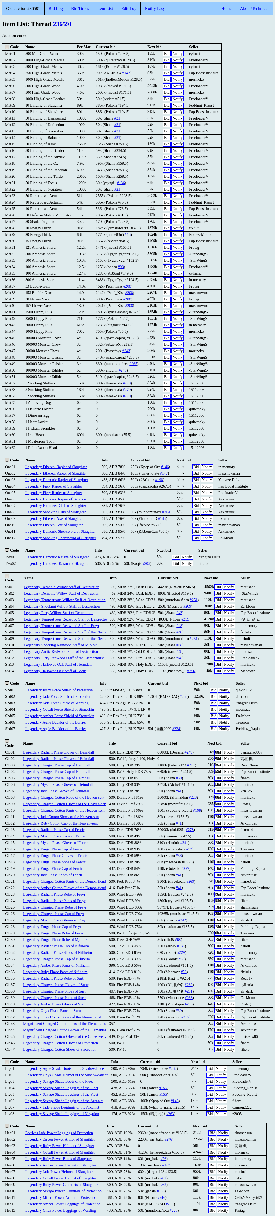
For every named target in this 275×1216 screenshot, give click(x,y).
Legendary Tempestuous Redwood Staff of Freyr (61, 625)
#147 (164, 473)
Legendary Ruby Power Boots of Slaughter (58, 1159)
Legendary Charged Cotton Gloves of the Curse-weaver (66, 1036)
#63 (181, 959)
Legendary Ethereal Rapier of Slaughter (56, 467)
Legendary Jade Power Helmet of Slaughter (59, 1171)
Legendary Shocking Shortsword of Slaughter (60, 538)
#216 (170, 1204)
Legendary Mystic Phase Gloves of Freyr (55, 920)
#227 (185, 868)
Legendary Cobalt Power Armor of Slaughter (60, 1152)
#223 (193, 797)
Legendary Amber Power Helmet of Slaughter (60, 1165)
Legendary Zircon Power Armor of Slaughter (60, 1139)
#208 (127, 286)
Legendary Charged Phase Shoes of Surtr (55, 991)
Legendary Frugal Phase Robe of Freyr (53, 933)
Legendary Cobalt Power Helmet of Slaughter (60, 1178)
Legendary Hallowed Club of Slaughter (55, 505)
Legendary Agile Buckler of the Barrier (55, 722)
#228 (174, 1210)
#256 (191, 671)
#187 (166, 1165)
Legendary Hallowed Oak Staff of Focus (55, 671)
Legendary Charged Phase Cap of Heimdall (56, 765)
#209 (187, 606)
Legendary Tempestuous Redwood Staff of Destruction (66, 619)
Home (226, 8)
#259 (185, 619)
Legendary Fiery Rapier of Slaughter (53, 486)
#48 (179, 625)
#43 (179, 613)
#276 (168, 1139)
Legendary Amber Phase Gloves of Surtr (54, 1004)
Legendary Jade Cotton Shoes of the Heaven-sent (61, 817)
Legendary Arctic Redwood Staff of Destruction (61, 651)
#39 (179, 778)
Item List (105, 8)
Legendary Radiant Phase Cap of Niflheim (56, 946)
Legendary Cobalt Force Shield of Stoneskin (59, 709)
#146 (165, 467)
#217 (191, 765)
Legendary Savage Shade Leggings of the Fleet (61, 1088)
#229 (181, 952)
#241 (184, 842)
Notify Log (154, 8)
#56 (179, 855)
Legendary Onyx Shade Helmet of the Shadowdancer (66, 1075)
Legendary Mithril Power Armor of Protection (61, 1197)
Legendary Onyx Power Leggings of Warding (60, 1210)
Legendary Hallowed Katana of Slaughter (57, 563)
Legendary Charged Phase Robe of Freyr (54, 907)
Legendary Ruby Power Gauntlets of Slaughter (61, 1184)
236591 (62, 23)
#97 (189, 849)
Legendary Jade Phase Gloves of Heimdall (56, 791)
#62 (164, 1178)
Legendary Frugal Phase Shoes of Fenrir (54, 862)
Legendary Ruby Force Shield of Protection (59, 690)
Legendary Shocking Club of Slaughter (55, 512)
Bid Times (80, 8)
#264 (166, 512)
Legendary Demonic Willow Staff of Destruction (61, 587)
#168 (197, 810)
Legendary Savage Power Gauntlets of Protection (63, 1191)
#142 (126, 73)
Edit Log (128, 8)
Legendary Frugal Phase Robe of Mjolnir (55, 939)
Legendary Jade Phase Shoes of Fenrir (52, 875)
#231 (189, 991)
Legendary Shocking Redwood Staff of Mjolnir (60, 645)
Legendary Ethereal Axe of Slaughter (54, 518)
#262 (173, 1068)
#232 (189, 985)
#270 (127, 383)
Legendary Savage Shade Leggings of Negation (62, 1114)
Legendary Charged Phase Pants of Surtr (54, 998)
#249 (189, 752)
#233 (189, 998)
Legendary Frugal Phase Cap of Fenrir (52, 849)
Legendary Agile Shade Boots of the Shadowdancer (65, 1068)
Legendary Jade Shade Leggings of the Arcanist (62, 1107)
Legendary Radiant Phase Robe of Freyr (54, 894)
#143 (162, 518)
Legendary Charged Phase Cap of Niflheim (56, 959)
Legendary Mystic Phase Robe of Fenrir (54, 836)
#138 (181, 946)
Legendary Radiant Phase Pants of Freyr (54, 901)
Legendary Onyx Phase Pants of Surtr (52, 1010)
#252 (185, 1017)
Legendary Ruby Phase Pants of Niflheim (55, 972)
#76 (164, 1159)
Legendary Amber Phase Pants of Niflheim (56, 965)
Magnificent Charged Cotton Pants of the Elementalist (65, 1023)
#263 (170, 1114)
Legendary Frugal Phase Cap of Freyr (52, 926)
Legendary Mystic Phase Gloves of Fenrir (55, 842)
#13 (128, 234)
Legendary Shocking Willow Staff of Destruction (62, 606)
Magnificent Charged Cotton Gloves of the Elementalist (66, 1030)
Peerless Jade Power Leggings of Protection (59, 1133)
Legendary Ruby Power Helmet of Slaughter (59, 1146)
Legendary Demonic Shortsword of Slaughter (60, 531)
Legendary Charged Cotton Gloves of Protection (60, 1043)
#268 (183, 696)
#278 (190, 830)
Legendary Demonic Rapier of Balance (55, 499)
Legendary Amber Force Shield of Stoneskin (59, 716)
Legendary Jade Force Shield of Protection (58, 696)
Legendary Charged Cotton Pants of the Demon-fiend (64, 881)
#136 (121, 183)
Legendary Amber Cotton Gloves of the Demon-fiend (64, 888)
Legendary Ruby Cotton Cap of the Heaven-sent (60, 823)
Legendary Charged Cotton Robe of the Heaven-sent (63, 797)
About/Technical (254, 8)
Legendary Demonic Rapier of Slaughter (56, 480)
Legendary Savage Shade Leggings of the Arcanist (64, 1101)
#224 (176, 729)
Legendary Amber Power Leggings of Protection (62, 1204)
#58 (184, 972)
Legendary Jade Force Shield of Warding (57, 703)
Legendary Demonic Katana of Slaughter (57, 557)
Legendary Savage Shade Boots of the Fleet (59, 1081)
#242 (182, 920)
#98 (121, 267)
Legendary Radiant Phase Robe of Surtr (54, 978)
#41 (179, 791)
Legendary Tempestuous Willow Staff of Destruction (64, 600)
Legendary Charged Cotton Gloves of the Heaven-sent (65, 804)
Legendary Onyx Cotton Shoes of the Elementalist (62, 1017)
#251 (194, 600)
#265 (133, 364)
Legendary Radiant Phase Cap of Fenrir (53, 830)
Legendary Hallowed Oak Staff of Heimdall (58, 664)
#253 (189, 1004)
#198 (159, 480)
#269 (190, 881)
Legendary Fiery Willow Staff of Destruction (58, 613)
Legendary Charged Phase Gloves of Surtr (55, 985)
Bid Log (56, 8)
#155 (163, 1088)
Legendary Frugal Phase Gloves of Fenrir (55, 855)
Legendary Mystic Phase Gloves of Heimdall (58, 784)
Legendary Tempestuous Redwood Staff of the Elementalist (70, 632)
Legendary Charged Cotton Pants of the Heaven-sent (63, 810)
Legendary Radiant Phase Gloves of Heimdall (58, 752)
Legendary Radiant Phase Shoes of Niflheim (57, 952)
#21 (117, 118)
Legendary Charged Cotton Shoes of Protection (59, 1049)
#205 (146, 563)
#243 (126, 351)
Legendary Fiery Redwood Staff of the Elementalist (64, 658)
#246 (161, 1197)
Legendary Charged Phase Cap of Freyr (53, 914)
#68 (178, 939)
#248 (122, 370)
